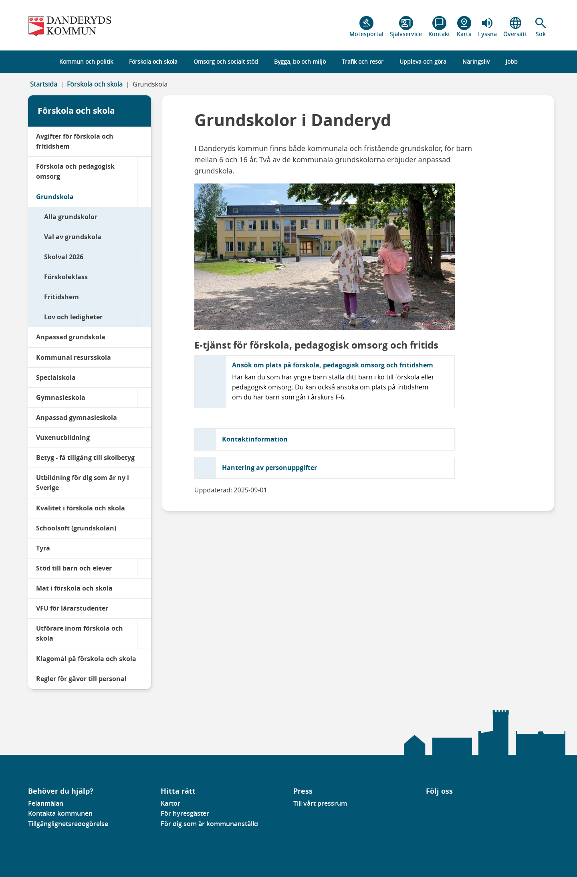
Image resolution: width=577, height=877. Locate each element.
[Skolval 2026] (144, 257)
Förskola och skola (95, 84)
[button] (541, 27)
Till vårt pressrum (320, 803)
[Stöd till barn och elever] (144, 568)
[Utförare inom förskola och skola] (144, 633)
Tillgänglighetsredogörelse (68, 823)
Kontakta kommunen (60, 813)
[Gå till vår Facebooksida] (426, 805)
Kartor (170, 803)
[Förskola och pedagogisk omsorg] (144, 171)
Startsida (43, 84)
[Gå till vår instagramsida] (437, 805)
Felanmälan (45, 803)
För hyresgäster (185, 813)
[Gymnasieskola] (144, 397)
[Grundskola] (144, 197)
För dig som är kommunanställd (209, 823)
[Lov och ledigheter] (144, 317)
